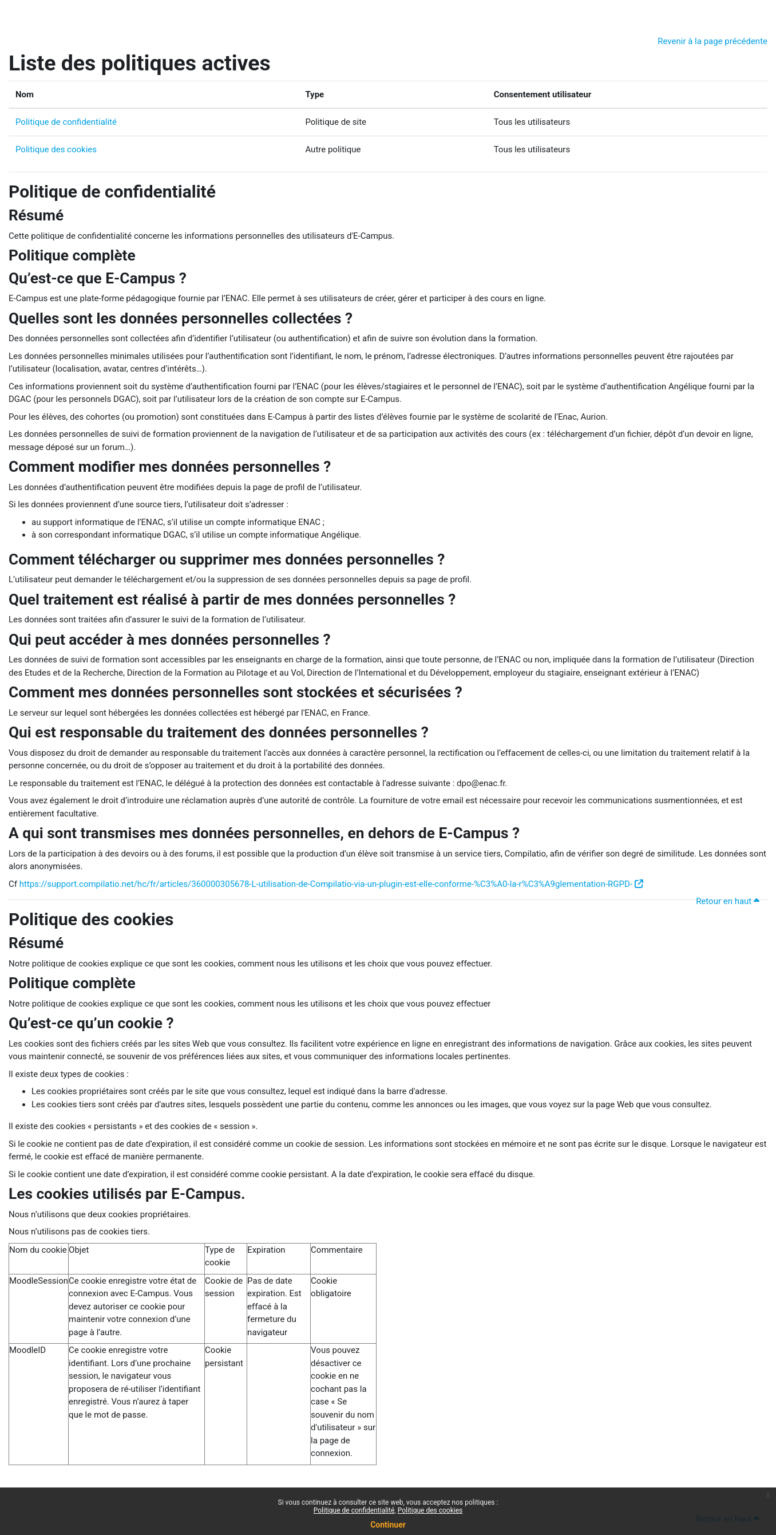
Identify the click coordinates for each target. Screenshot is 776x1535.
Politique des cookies (56, 149)
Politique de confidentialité (66, 122)
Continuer (388, 1524)
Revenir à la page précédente (712, 41)
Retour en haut (729, 901)
